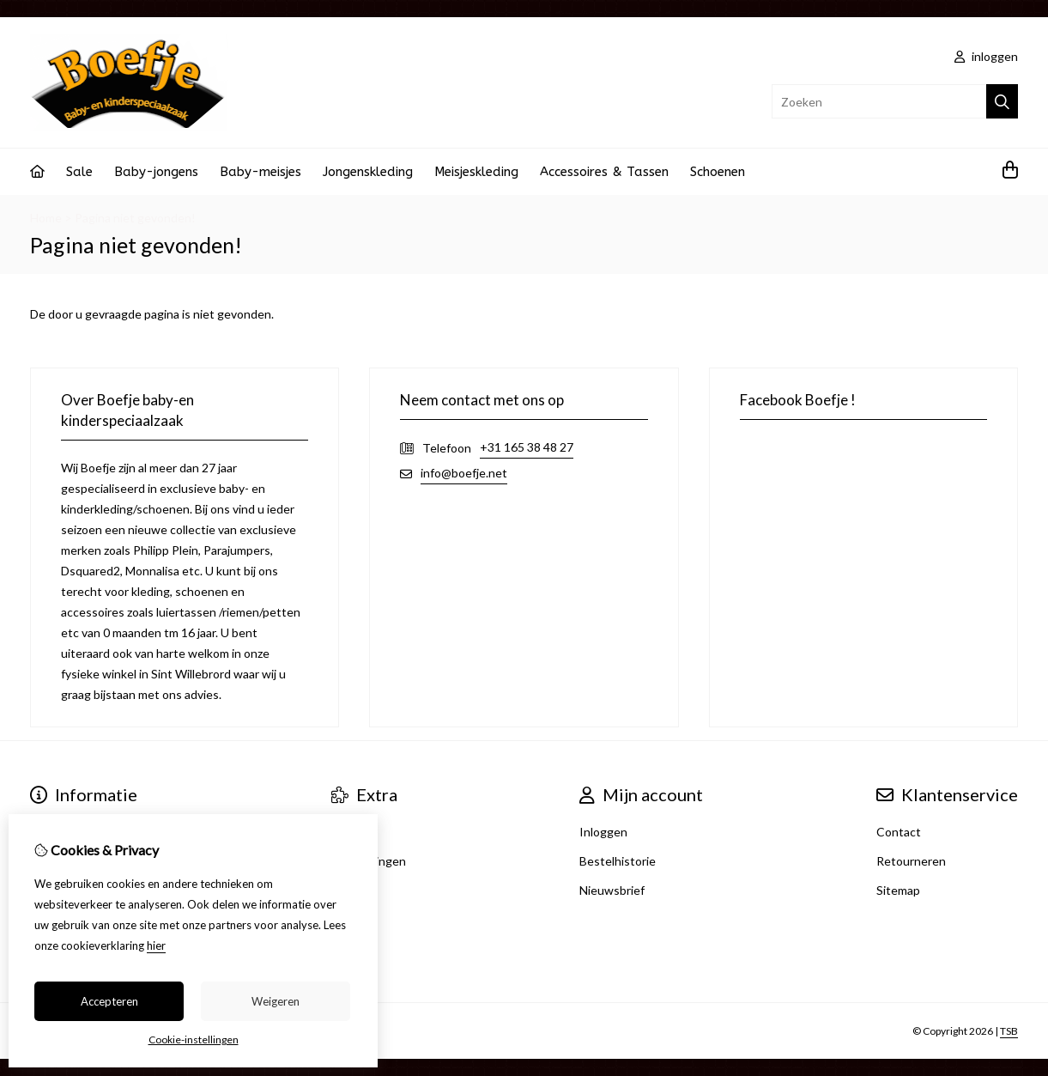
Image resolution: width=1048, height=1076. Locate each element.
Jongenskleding (368, 171)
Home (46, 217)
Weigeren (275, 1001)
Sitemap (898, 890)
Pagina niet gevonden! (135, 217)
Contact (898, 831)
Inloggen (603, 831)
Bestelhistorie (617, 861)
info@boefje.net (464, 472)
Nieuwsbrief (612, 890)
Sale (79, 171)
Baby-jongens (156, 171)
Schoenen (717, 171)
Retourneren (911, 861)
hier (156, 945)
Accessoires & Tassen (604, 171)
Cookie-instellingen (193, 1039)
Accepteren (109, 1001)
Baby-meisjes (260, 171)
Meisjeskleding (476, 171)
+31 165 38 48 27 (526, 447)
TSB (1009, 1030)
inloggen (986, 56)
